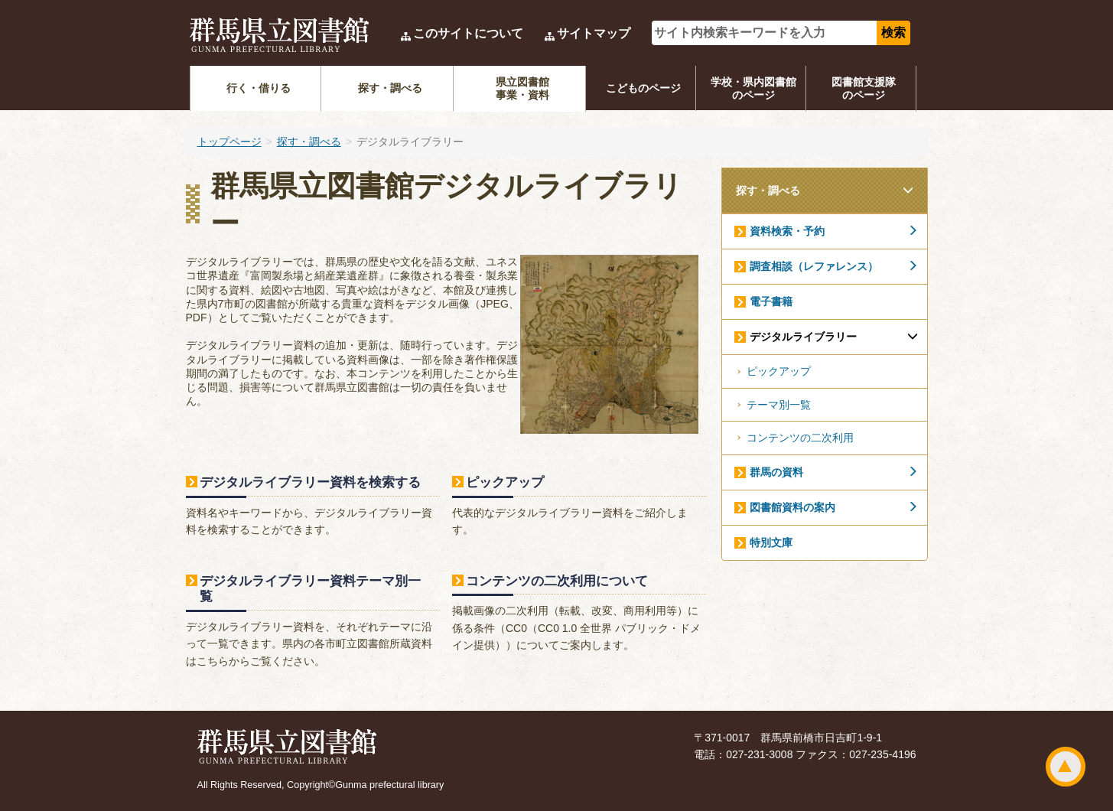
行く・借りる (258, 88)
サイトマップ (593, 33)
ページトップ (1065, 767)
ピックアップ (505, 482)
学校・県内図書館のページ (753, 88)
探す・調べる (390, 88)
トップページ (229, 141)
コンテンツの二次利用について (557, 580)
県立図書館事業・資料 (522, 88)
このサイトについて (468, 33)
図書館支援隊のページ (863, 88)
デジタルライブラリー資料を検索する (310, 482)
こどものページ (643, 88)
